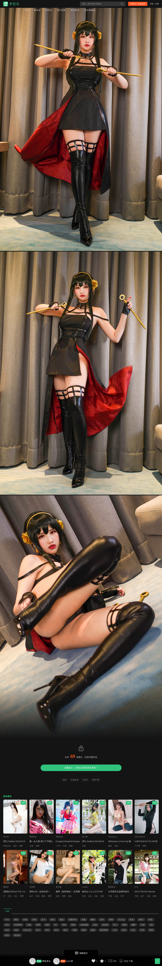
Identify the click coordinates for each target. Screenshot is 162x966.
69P (114, 961)
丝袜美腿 (84, 925)
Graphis (85, 887)
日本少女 (27, 930)
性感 (15, 846)
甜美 (154, 896)
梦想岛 (14, 4)
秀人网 (6, 837)
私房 (131, 920)
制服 (73, 925)
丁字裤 (137, 846)
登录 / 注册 (154, 4)
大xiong (121, 920)
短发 (16, 930)
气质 (142, 930)
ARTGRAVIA (140, 837)
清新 (102, 896)
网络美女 (46, 961)
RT (4, 896)
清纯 (64, 925)
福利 (52, 920)
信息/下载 (128, 961)
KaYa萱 (69, 961)
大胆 (142, 925)
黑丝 (34, 920)
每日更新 (61, 10)
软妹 (70, 896)
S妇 (151, 925)
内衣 (150, 920)
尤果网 (32, 887)
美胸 (111, 920)
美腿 (83, 920)
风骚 (84, 930)
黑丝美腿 (103, 930)
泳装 (124, 930)
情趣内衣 (72, 920)
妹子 (31, 896)
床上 (16, 896)
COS (7, 920)
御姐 (93, 930)
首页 (27, 10)
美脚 (38, 925)
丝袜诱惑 (18, 925)
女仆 (38, 930)
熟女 (65, 930)
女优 (84, 896)
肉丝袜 (105, 925)
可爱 (110, 896)
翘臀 (133, 925)
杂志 (7, 925)
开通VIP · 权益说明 (137, 4)
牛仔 (122, 896)
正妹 (84, 846)
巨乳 (9, 896)
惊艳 (43, 896)
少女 (115, 930)
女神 (65, 846)
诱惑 (16, 920)
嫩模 (93, 920)
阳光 (56, 930)
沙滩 (31, 846)
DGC (137, 887)
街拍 (7, 935)
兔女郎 (17, 935)
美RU (141, 920)
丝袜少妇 (7, 846)
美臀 (21, 846)
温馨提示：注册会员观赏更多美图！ (81, 768)
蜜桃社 (6, 887)
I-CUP (58, 846)
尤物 (29, 925)
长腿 (74, 930)
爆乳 (151, 930)
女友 (90, 896)
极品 (110, 846)
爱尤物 (58, 887)
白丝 (133, 930)
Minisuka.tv (112, 837)
